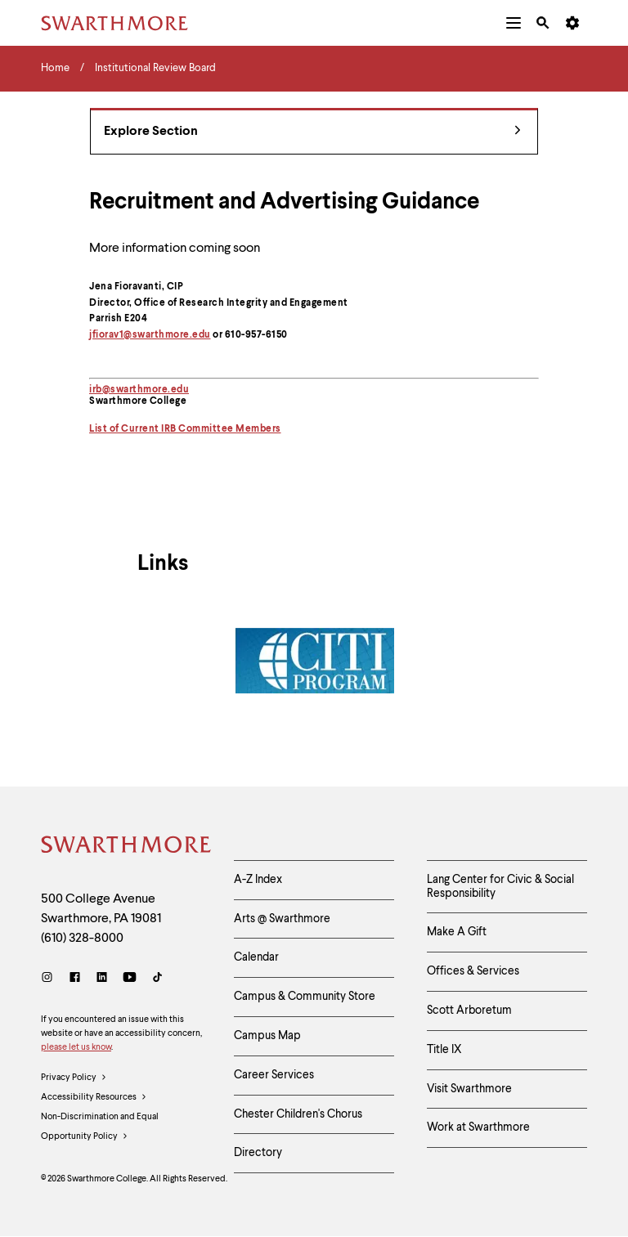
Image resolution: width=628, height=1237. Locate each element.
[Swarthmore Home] (125, 847)
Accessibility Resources (94, 1098)
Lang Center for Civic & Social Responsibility (500, 886)
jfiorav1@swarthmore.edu (150, 335)
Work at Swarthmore (478, 1127)
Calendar (256, 957)
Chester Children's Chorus (298, 1114)
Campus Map (267, 1036)
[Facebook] (74, 979)
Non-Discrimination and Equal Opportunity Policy (100, 1130)
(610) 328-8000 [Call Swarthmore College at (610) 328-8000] (82, 938)
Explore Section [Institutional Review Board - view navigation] (312, 132)
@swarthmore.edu (146, 390)
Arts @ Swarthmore (282, 919)
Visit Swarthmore (469, 1089)
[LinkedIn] (102, 979)
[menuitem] (513, 23)
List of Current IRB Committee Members (185, 429)
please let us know (76, 1047)
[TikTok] (157, 979)
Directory (258, 1153)
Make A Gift (457, 932)
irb (95, 390)
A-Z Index (258, 879)
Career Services (274, 1075)
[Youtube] (129, 979)
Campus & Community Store (304, 996)
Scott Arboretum (469, 1010)
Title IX (444, 1049)
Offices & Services (473, 971)
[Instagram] (50, 979)
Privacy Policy (74, 1078)
